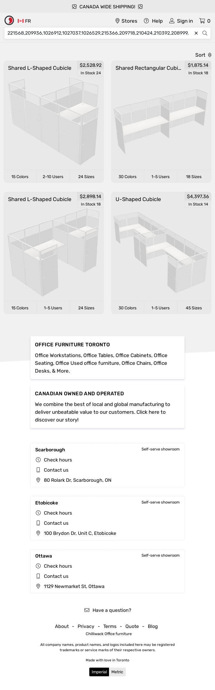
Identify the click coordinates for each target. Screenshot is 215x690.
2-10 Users (53, 176)
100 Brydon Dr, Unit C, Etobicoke (75, 533)
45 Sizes (194, 308)
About (62, 626)
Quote (132, 626)
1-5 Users (160, 176)
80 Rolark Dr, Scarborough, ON (73, 480)
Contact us (56, 470)
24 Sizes (86, 176)
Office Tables (98, 355)
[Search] (99, 33)
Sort (203, 55)
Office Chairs (136, 363)
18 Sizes (194, 176)
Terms (109, 626)
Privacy (86, 626)
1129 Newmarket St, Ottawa (70, 586)
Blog (153, 626)
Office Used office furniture (87, 363)
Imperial (99, 671)
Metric (117, 671)
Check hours (58, 460)
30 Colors (127, 176)
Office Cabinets (133, 355)
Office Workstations (58, 355)
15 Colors (19, 176)
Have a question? (107, 610)
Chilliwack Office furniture (109, 634)
